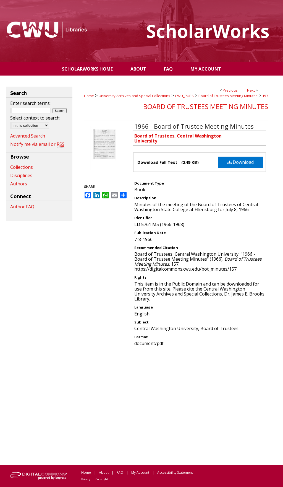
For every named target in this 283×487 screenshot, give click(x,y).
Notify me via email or (37, 144)
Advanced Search (27, 136)
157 (265, 95)
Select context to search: (35, 118)
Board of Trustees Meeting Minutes (228, 95)
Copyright (101, 479)
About (104, 472)
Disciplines (21, 175)
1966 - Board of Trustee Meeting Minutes (194, 126)
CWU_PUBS (184, 95)
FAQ (120, 472)
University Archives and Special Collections (134, 95)
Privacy (85, 479)
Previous (230, 90)
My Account (140, 472)
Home (89, 95)
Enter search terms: (30, 103)
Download (240, 162)
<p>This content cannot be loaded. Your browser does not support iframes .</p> (176, 405)
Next (251, 90)
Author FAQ (22, 207)
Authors (18, 184)
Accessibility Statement (175, 472)
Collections (21, 167)
